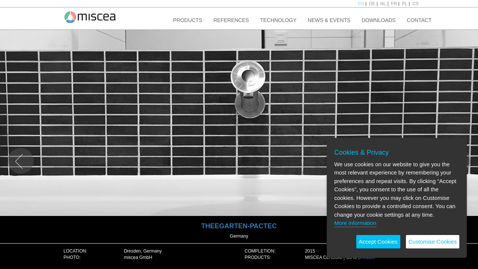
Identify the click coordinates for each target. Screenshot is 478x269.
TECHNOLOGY (278, 20)
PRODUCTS (187, 20)
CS (415, 3)
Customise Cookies (433, 241)
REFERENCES (231, 20)
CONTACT (419, 20)
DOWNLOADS (378, 20)
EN (361, 3)
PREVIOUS (19, 150)
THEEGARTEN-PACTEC (239, 226)
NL (383, 3)
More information (355, 223)
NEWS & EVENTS (329, 20)
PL (404, 3)
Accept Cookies (378, 241)
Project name (90, 16)
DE (372, 3)
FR (394, 3)
